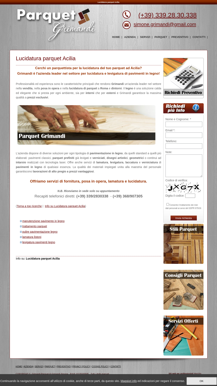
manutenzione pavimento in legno (43, 221)
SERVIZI (39, 366)
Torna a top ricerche (29, 206)
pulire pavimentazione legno (39, 231)
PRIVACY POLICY (81, 366)
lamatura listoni (31, 237)
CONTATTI (115, 366)
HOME (19, 366)
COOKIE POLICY (100, 366)
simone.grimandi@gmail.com (165, 24)
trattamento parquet (34, 226)
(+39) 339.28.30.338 (167, 15)
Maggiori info (129, 381)
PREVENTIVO (64, 366)
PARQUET (50, 366)
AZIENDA (28, 366)
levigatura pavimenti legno (38, 242)
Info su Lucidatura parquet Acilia (65, 206)
